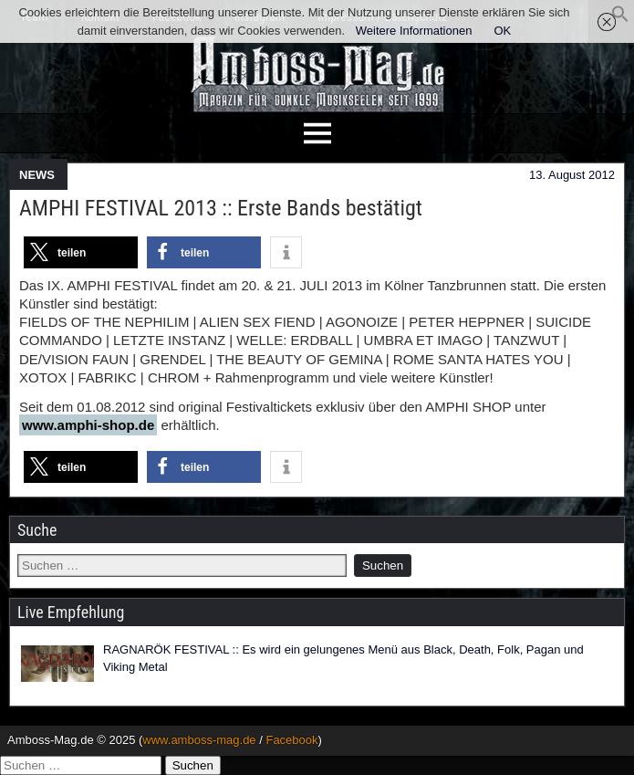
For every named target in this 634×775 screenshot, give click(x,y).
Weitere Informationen (414, 30)
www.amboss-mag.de (198, 740)
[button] (620, 19)
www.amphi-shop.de (88, 425)
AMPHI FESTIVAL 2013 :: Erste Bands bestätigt (220, 208)
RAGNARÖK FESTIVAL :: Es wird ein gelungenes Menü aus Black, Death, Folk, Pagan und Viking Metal (343, 659)
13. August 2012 (572, 175)
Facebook (291, 740)
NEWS (37, 175)
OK (502, 30)
